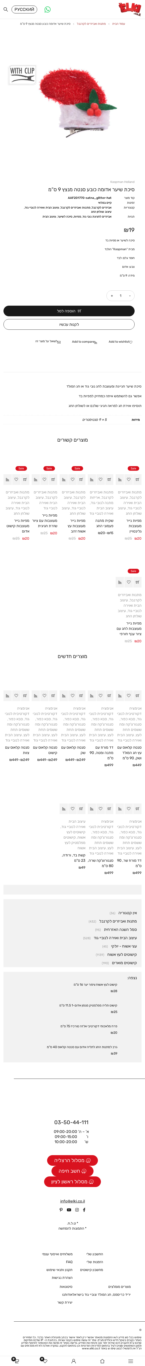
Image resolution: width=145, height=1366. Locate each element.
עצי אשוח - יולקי (124, 947)
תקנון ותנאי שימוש (59, 1271)
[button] (137, 481)
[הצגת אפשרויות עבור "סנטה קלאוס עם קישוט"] (53, 697)
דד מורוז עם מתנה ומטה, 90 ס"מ (101, 754)
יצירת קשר (64, 1304)
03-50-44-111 (71, 1123)
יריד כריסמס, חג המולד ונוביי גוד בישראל (101, 1296)
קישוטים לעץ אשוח (122, 955)
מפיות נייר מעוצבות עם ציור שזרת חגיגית (44, 521)
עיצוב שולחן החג (101, 213)
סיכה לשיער (64, 218)
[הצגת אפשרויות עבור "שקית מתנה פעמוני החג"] (109, 481)
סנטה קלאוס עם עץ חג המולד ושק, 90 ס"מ (129, 754)
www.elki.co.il (91, 1349)
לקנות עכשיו (69, 325)
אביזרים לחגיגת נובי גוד (97, 218)
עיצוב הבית (49, 218)
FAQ (69, 1263)
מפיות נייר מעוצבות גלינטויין (134, 527)
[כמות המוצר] (121, 297)
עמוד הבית (118, 25)
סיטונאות (66, 1288)
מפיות (77, 218)
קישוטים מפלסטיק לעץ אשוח (74, 843)
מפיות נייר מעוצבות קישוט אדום (17, 527)
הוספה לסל (66, 312)
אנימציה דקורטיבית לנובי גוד (129, 715)
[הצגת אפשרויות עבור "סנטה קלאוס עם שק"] (81, 697)
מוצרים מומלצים (119, 1288)
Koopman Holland (122, 183)
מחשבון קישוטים (91, 1271)
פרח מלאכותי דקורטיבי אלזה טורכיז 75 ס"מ (88, 1027)
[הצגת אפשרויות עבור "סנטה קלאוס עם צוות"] (25, 697)
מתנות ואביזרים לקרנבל (91, 25)
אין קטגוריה (127, 914)
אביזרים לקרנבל (102, 209)
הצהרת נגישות (62, 1279)
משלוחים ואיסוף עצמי (57, 1255)
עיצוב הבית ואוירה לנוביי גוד (42, 209)
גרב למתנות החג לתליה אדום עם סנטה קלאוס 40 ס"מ (82, 1048)
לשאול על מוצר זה (46, 342)
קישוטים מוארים (124, 964)
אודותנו (67, 1296)
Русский (24, 9)
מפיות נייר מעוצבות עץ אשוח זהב (76, 527)
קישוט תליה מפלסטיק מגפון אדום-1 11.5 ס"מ (88, 1007)
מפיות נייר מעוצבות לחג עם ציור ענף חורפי (129, 629)
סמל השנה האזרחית (120, 930)
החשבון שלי (94, 1255)
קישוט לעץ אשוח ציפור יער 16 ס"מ (95, 986)
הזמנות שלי (95, 1263)
